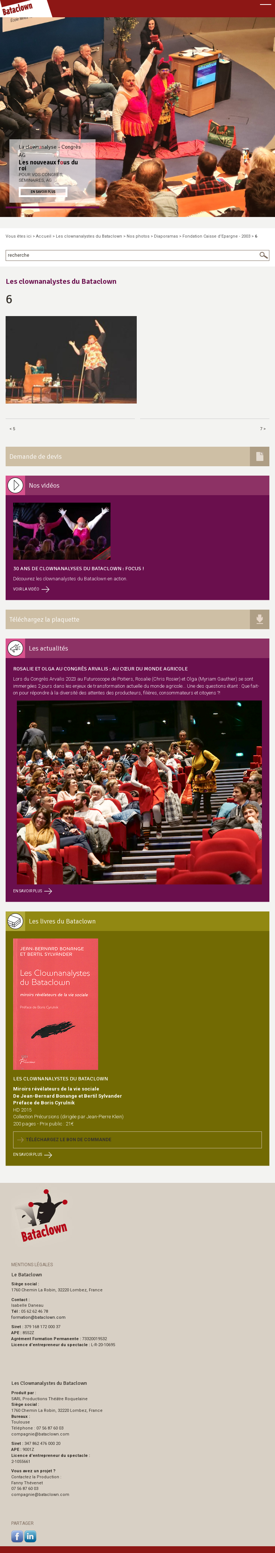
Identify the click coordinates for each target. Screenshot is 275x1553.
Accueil (43, 236)
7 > (263, 428)
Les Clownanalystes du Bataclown (60, 1079)
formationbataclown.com (38, 1317)
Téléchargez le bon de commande (64, 1139)
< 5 (12, 428)
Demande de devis (35, 456)
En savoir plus (43, 192)
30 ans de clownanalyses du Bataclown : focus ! (78, 568)
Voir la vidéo (31, 589)
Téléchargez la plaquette (44, 619)
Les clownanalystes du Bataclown (89, 236)
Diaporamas (166, 236)
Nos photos (138, 236)
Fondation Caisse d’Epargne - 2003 (216, 236)
